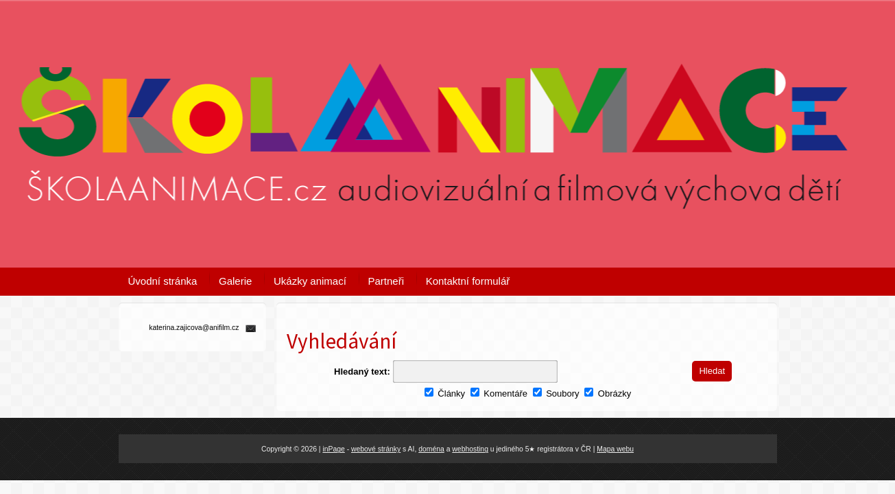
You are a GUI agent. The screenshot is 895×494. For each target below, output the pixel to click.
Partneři (386, 281)
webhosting (470, 449)
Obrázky (607, 393)
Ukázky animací (310, 281)
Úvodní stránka (163, 281)
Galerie (235, 281)
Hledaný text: (362, 371)
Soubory (556, 393)
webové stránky (376, 449)
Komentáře (498, 393)
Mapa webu (615, 449)
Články (445, 393)
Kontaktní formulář (468, 281)
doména (431, 449)
